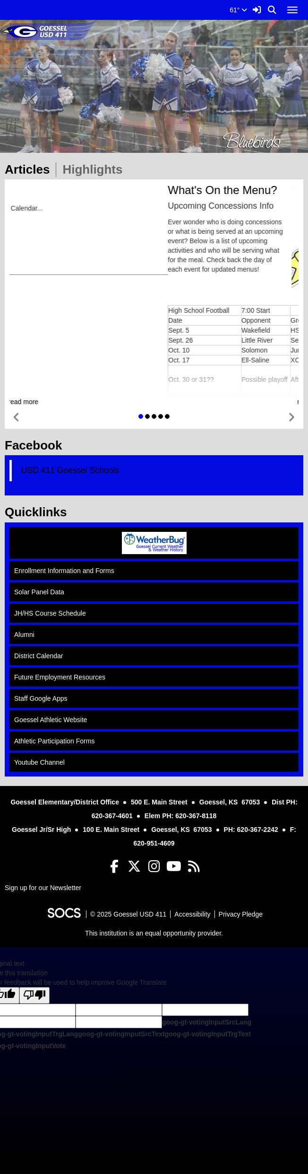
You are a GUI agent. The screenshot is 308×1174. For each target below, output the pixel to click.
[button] (16, 417)
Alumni (24, 634)
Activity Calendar (32, 236)
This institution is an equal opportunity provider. (154, 933)
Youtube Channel (39, 762)
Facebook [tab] (36, 445)
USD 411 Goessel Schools (70, 470)
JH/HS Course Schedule (50, 613)
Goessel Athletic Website (50, 720)
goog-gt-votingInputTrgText (207, 1034)
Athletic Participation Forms (54, 741)
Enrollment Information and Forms (64, 570)
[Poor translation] (34, 995)
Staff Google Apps (41, 698)
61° (238, 10)
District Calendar (38, 656)
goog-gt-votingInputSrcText (121, 1034)
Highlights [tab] (95, 169)
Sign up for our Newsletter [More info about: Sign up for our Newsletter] (43, 888)
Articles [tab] (30, 169)
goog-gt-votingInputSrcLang (206, 1022)
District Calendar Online (67, 190)
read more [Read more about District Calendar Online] (152, 402)
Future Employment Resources (59, 677)
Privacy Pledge (241, 914)
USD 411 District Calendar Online (57, 222)
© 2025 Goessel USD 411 (128, 914)
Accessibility (192, 914)
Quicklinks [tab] (39, 512)
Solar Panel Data (39, 592)
